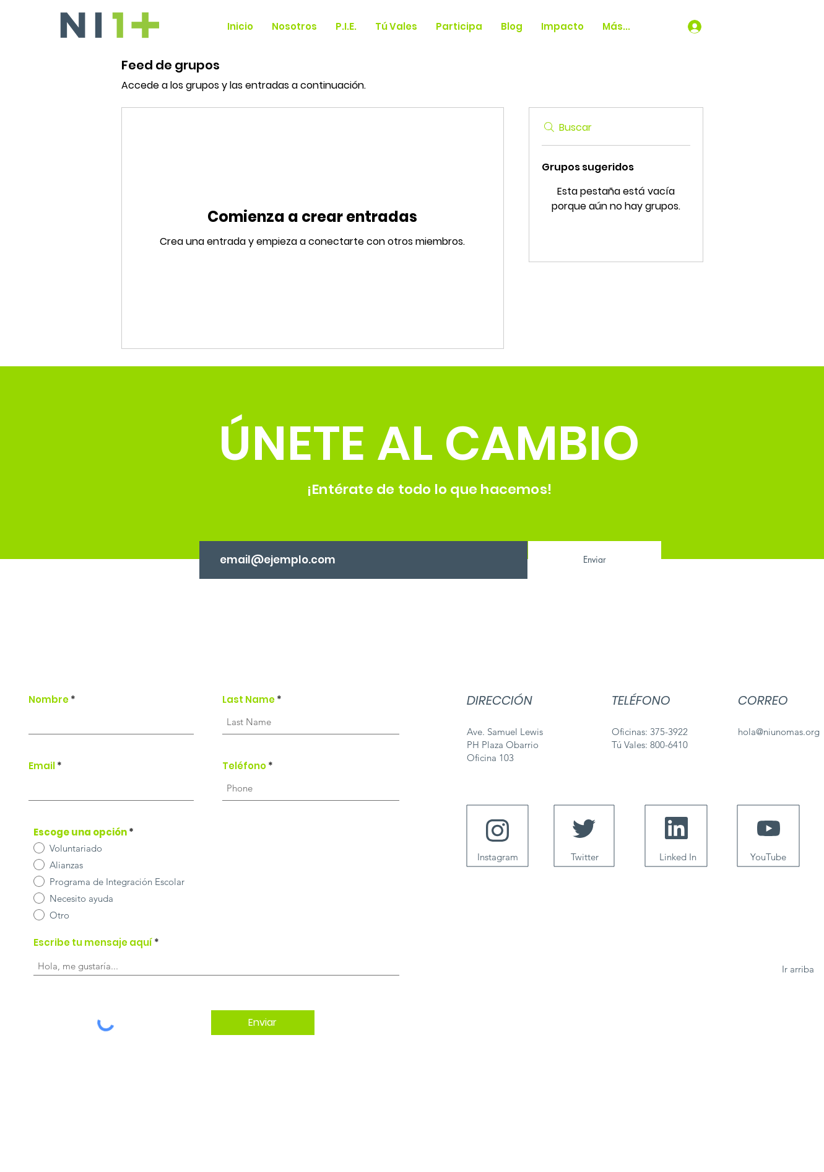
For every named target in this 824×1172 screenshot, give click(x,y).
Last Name (248, 699)
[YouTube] (768, 856)
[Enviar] (594, 559)
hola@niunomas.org (779, 732)
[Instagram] (498, 856)
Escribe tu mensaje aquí (92, 942)
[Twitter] (585, 856)
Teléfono (244, 765)
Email (41, 765)
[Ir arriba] (798, 968)
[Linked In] (678, 856)
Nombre (48, 699)
